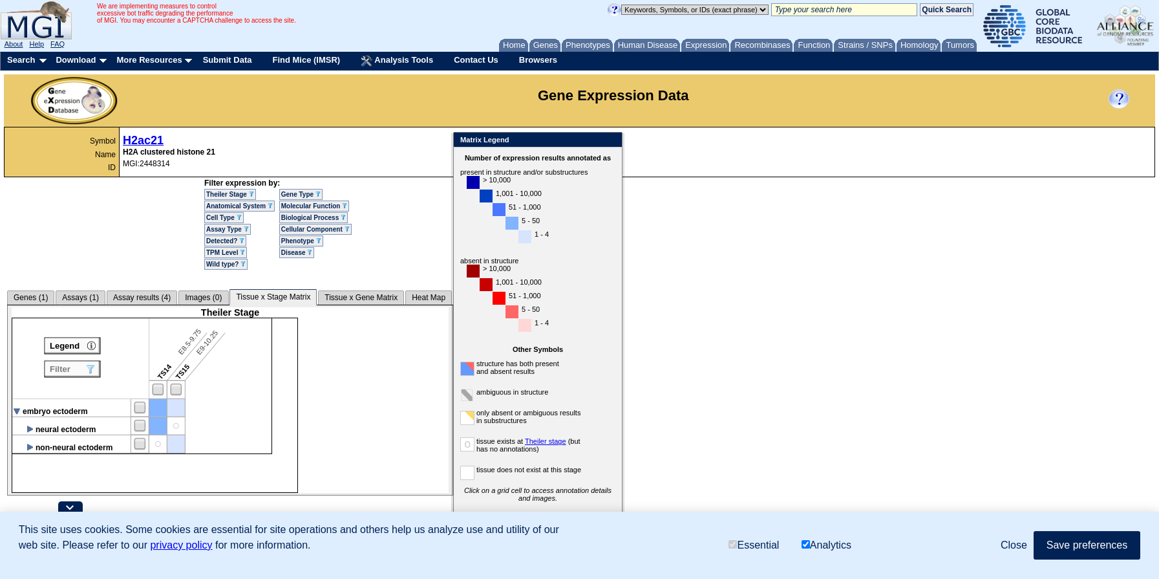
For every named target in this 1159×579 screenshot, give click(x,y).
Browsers (538, 60)
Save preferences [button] (1087, 545)
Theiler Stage (230, 194)
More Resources (149, 60)
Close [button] (1014, 545)
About (14, 44)
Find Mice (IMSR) (306, 60)
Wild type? (226, 264)
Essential (753, 545)
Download (76, 60)
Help (36, 44)
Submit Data (227, 60)
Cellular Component (315, 229)
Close (610, 141)
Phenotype (301, 241)
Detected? (225, 241)
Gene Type (301, 194)
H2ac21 (143, 140)
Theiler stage (545, 441)
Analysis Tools (397, 61)
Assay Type (227, 229)
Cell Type (224, 217)
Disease (297, 252)
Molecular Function (314, 206)
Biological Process (313, 217)
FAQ (57, 44)
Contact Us (476, 60)
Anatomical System (239, 206)
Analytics (826, 545)
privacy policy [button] (181, 545)
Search (21, 60)
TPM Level (225, 252)
